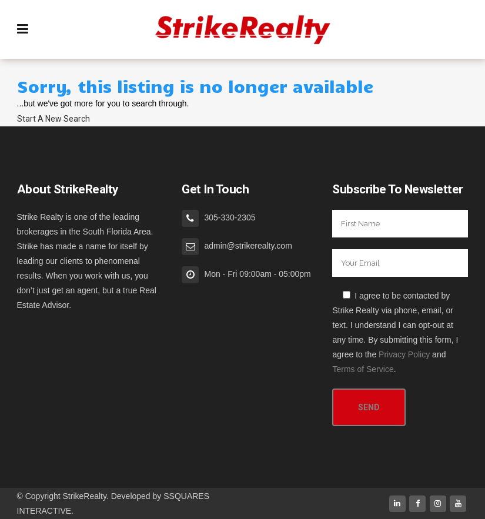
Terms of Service (362, 369)
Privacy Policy (404, 354)
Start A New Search (53, 118)
